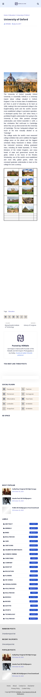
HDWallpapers (21, 584)
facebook (19, 353)
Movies (21, 601)
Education (12, 15)
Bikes (21, 533)
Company (21, 563)
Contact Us (22, 686)
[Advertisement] (20, 243)
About (15, 686)
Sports (21, 610)
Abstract (21, 524)
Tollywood (21, 619)
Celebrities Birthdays (21, 550)
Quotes (21, 606)
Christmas (21, 558)
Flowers (21, 576)
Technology (21, 614)
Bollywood (21, 537)
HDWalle (8, 24)
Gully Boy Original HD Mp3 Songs (24, 489)
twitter (25, 353)
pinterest (20, 355)
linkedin (29, 353)
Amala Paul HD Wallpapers (21, 498)
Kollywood (21, 593)
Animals (21, 528)
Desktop (21, 567)
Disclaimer (31, 686)
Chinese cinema (21, 554)
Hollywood (21, 588)
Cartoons (21, 545)
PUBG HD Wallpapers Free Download (25, 508)
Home (6, 15)
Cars (21, 541)
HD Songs (21, 580)
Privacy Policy (15, 688)
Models (21, 597)
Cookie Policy (26, 688)
